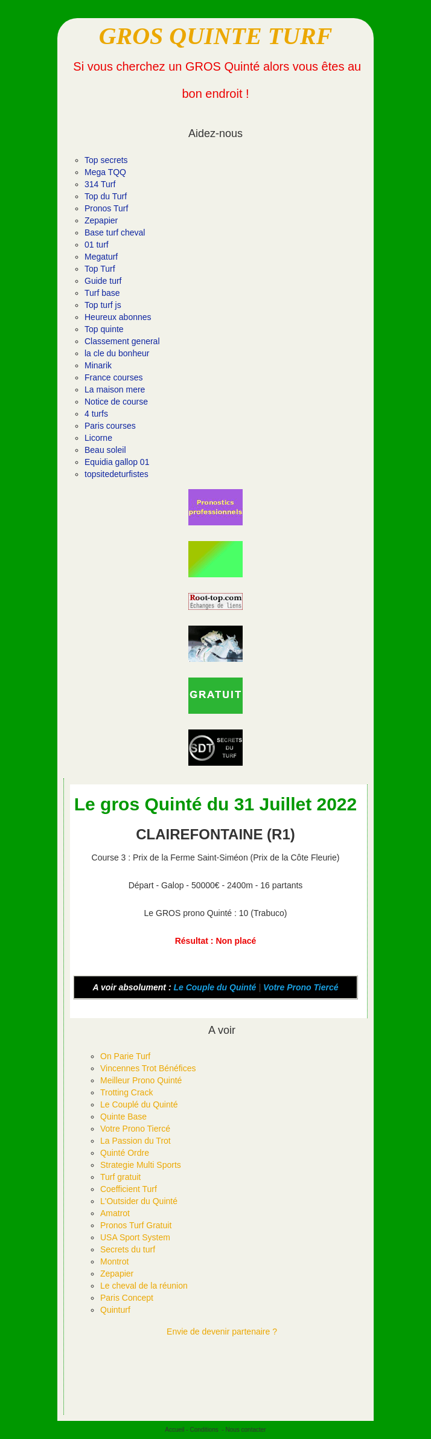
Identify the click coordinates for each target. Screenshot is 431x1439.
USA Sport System (135, 1237)
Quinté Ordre (124, 1153)
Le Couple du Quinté (214, 987)
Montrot (114, 1261)
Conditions (204, 1429)
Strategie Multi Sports (140, 1165)
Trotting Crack (126, 1092)
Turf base (102, 293)
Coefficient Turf (128, 1189)
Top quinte (104, 329)
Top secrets (106, 160)
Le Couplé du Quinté (138, 1104)
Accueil (174, 1429)
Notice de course (116, 401)
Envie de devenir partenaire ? (222, 1331)
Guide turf (103, 281)
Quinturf (115, 1310)
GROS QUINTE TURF (216, 36)
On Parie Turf (125, 1056)
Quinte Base (123, 1116)
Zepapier (101, 220)
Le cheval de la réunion (144, 1285)
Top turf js (103, 305)
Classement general (122, 341)
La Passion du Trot (135, 1141)
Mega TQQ (105, 172)
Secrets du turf (127, 1249)
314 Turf (100, 184)
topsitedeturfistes (116, 474)
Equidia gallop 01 (117, 462)
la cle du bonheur (117, 353)
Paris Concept (126, 1298)
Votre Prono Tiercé (300, 987)
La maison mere (115, 389)
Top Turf (100, 269)
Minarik (98, 365)
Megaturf (101, 256)
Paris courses (110, 426)
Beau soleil (105, 450)
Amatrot (115, 1213)
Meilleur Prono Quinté (141, 1080)
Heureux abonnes (118, 317)
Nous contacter (245, 1429)
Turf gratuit (120, 1177)
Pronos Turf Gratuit (135, 1225)
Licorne (98, 438)
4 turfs (96, 413)
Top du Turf (106, 196)
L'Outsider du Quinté (138, 1201)
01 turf (97, 244)
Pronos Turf (106, 208)
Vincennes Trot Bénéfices (148, 1068)
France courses (113, 377)
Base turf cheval (115, 232)
